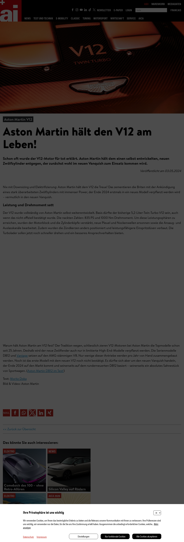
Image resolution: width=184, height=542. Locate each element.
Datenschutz (28, 537)
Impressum (42, 537)
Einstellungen (83, 536)
